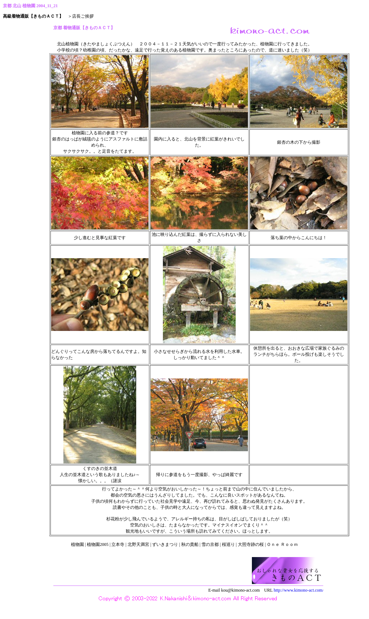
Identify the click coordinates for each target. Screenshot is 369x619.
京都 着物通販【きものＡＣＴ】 (186, 30)
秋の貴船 (190, 544)
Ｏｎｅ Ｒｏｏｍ (282, 544)
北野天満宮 (138, 544)
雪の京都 (210, 544)
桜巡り (228, 544)
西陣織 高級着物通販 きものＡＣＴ (186, 584)
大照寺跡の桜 (251, 544)
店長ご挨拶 (83, 16)
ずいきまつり (165, 544)
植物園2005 (97, 544)
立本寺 (117, 544)
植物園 (77, 544)
